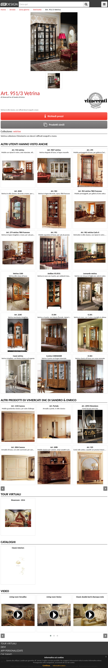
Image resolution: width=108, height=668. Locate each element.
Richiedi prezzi (54, 116)
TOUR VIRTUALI (8, 643)
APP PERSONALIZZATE (12, 650)
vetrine (17, 131)
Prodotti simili (54, 124)
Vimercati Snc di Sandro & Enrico (13, 97)
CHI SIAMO (6, 654)
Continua (46, 665)
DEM (3, 647)
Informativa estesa (59, 666)
